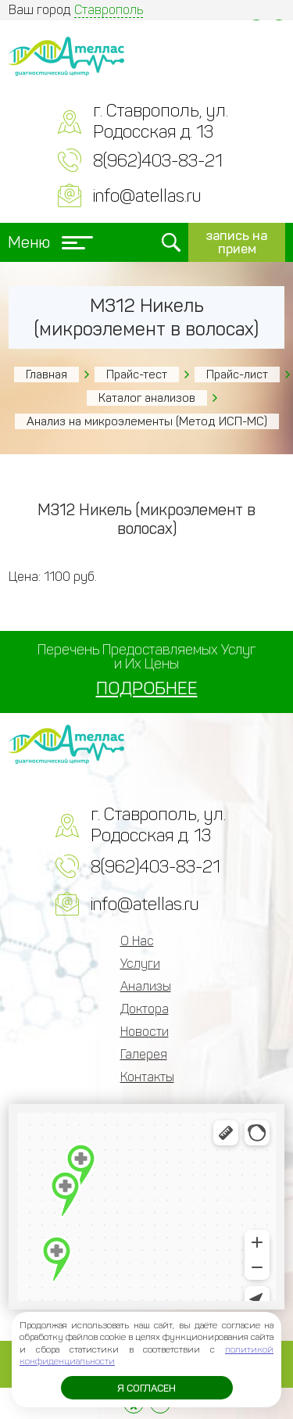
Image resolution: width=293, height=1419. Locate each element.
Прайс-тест (136, 374)
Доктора (144, 1009)
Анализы (145, 986)
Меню (50, 242)
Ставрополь (108, 9)
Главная (46, 374)
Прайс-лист (237, 374)
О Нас (137, 940)
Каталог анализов (146, 398)
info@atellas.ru (147, 195)
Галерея (143, 1054)
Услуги (140, 963)
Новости (144, 1031)
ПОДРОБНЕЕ (147, 688)
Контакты (147, 1077)
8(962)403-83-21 (158, 160)
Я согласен (146, 1388)
